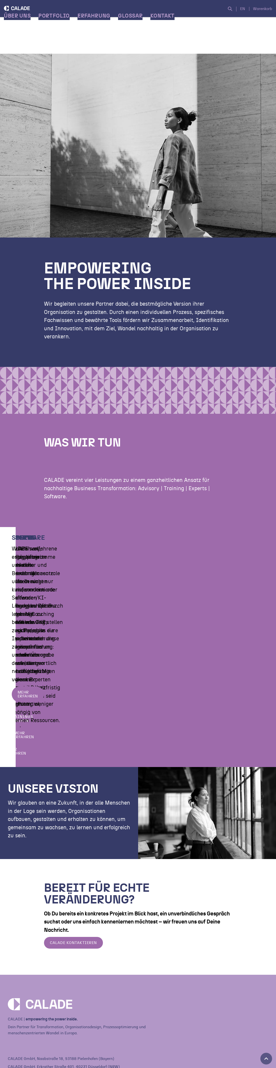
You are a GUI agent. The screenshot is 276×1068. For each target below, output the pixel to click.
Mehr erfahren (30, 635)
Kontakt (166, 44)
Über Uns (21, 44)
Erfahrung (97, 44)
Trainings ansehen (173, 618)
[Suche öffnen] (228, 14)
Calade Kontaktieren (73, 961)
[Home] (40, 23)
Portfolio (58, 44)
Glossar (134, 44)
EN (238, 15)
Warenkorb (258, 15)
